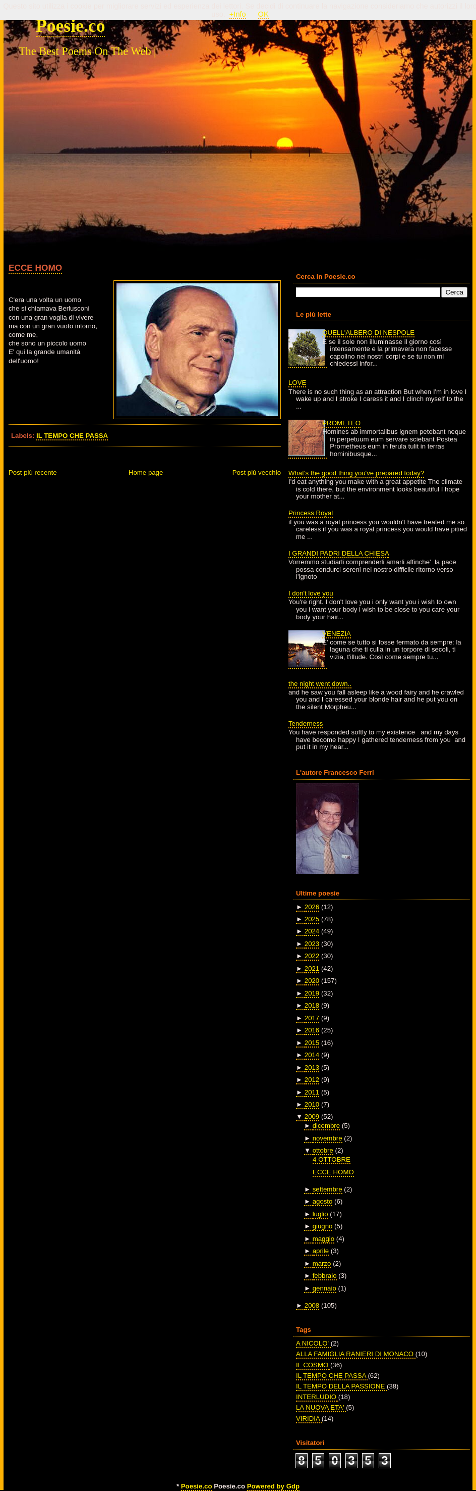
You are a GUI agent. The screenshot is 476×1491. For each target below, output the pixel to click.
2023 (312, 944)
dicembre (326, 1125)
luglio (320, 1214)
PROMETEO (341, 423)
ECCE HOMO (35, 268)
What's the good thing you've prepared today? (356, 473)
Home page (146, 472)
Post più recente (33, 472)
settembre (327, 1189)
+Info (237, 14)
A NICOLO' (313, 1343)
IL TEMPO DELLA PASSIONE (341, 1386)
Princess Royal (310, 513)
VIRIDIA (309, 1418)
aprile (321, 1251)
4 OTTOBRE (331, 1159)
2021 (312, 968)
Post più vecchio (256, 472)
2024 (312, 931)
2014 (312, 1055)
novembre (327, 1138)
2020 (312, 980)
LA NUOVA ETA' (321, 1407)
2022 (312, 956)
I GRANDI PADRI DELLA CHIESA (338, 553)
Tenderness (305, 723)
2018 (312, 1005)
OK (263, 14)
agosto (323, 1201)
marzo (322, 1263)
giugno (323, 1226)
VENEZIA (336, 633)
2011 (312, 1092)
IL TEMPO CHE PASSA (72, 435)
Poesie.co (70, 26)
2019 (312, 993)
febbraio (325, 1275)
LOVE (297, 382)
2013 (312, 1067)
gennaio (324, 1288)
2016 (312, 1030)
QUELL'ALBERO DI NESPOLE (368, 332)
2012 (312, 1079)
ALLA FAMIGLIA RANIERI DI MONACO (355, 1354)
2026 (312, 907)
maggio (323, 1238)
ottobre (323, 1150)
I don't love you (310, 593)
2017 (312, 1018)
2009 (312, 1116)
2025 (312, 919)
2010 (312, 1104)
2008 (312, 1305)
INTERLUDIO (317, 1397)
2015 (312, 1043)
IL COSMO (313, 1365)
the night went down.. (319, 683)
